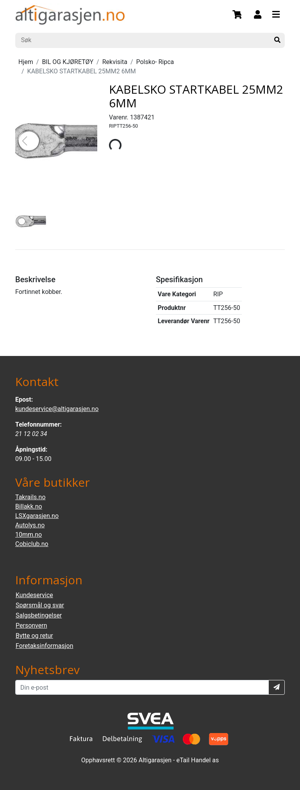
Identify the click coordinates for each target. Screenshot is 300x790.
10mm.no (28, 534)
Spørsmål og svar (40, 605)
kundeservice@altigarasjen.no (56, 409)
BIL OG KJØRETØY (67, 62)
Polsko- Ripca (155, 62)
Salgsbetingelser (39, 615)
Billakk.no (28, 506)
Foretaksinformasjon (44, 645)
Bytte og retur (34, 635)
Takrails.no (30, 497)
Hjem (25, 62)
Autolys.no (30, 525)
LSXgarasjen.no (37, 516)
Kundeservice (34, 595)
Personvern (31, 625)
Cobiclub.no (31, 544)
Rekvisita (114, 62)
